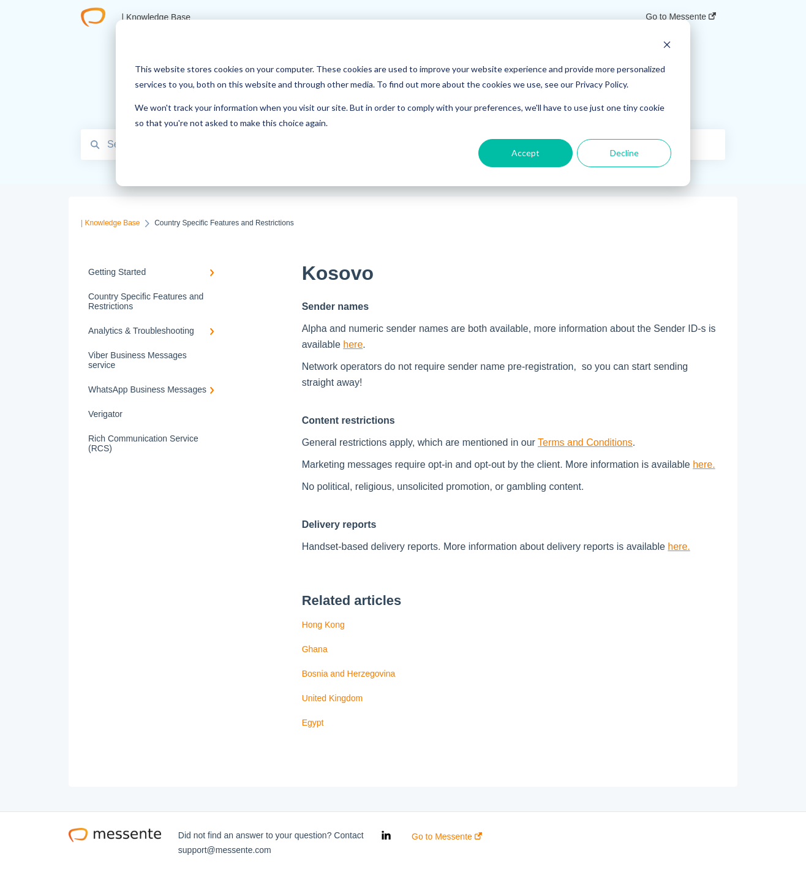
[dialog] (403, 103)
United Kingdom (332, 698)
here (353, 344)
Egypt (313, 722)
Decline (624, 153)
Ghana (315, 649)
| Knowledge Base (155, 17)
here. (704, 464)
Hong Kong (323, 625)
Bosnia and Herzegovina (349, 673)
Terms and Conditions (585, 442)
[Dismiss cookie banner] (667, 46)
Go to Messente (447, 836)
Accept (525, 153)
